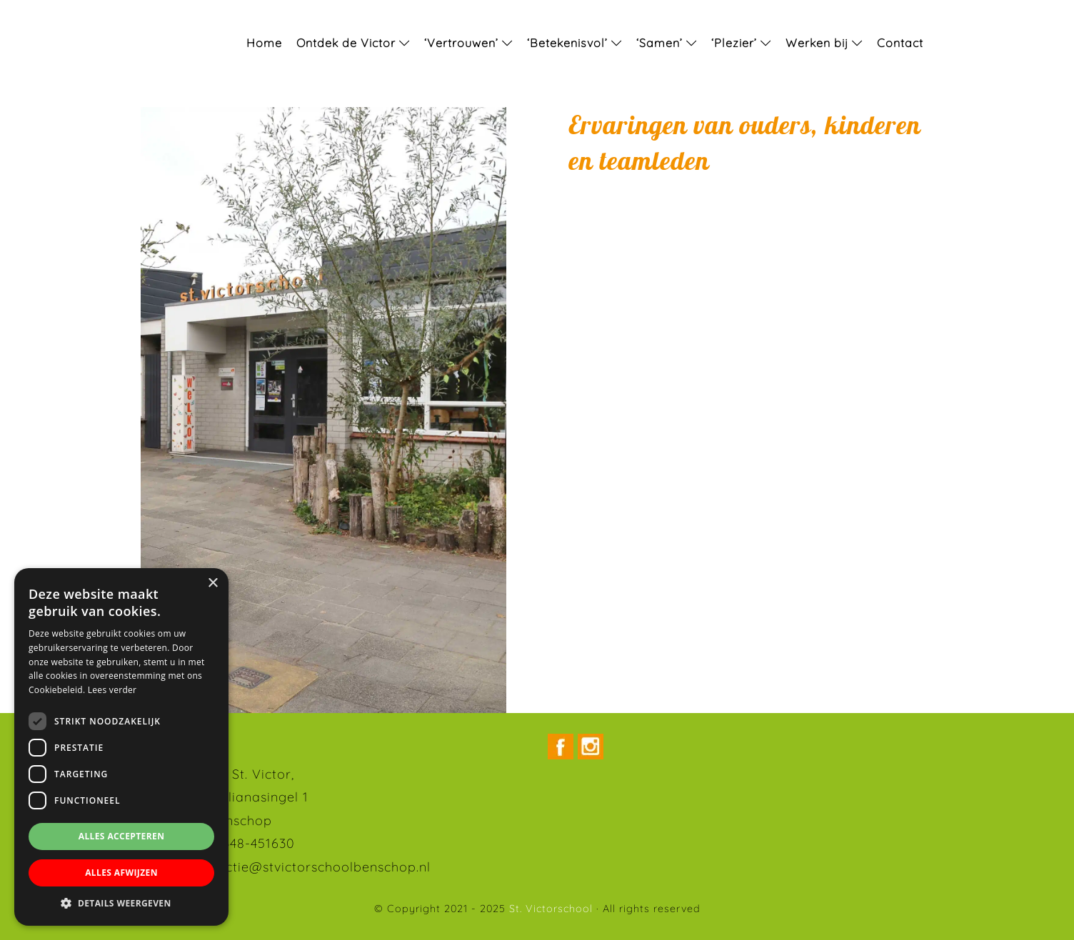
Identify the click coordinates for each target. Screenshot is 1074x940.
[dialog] (121, 747)
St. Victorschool (29, 13)
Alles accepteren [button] (122, 836)
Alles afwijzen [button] (121, 872)
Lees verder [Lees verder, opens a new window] (112, 690)
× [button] (212, 583)
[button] (121, 903)
